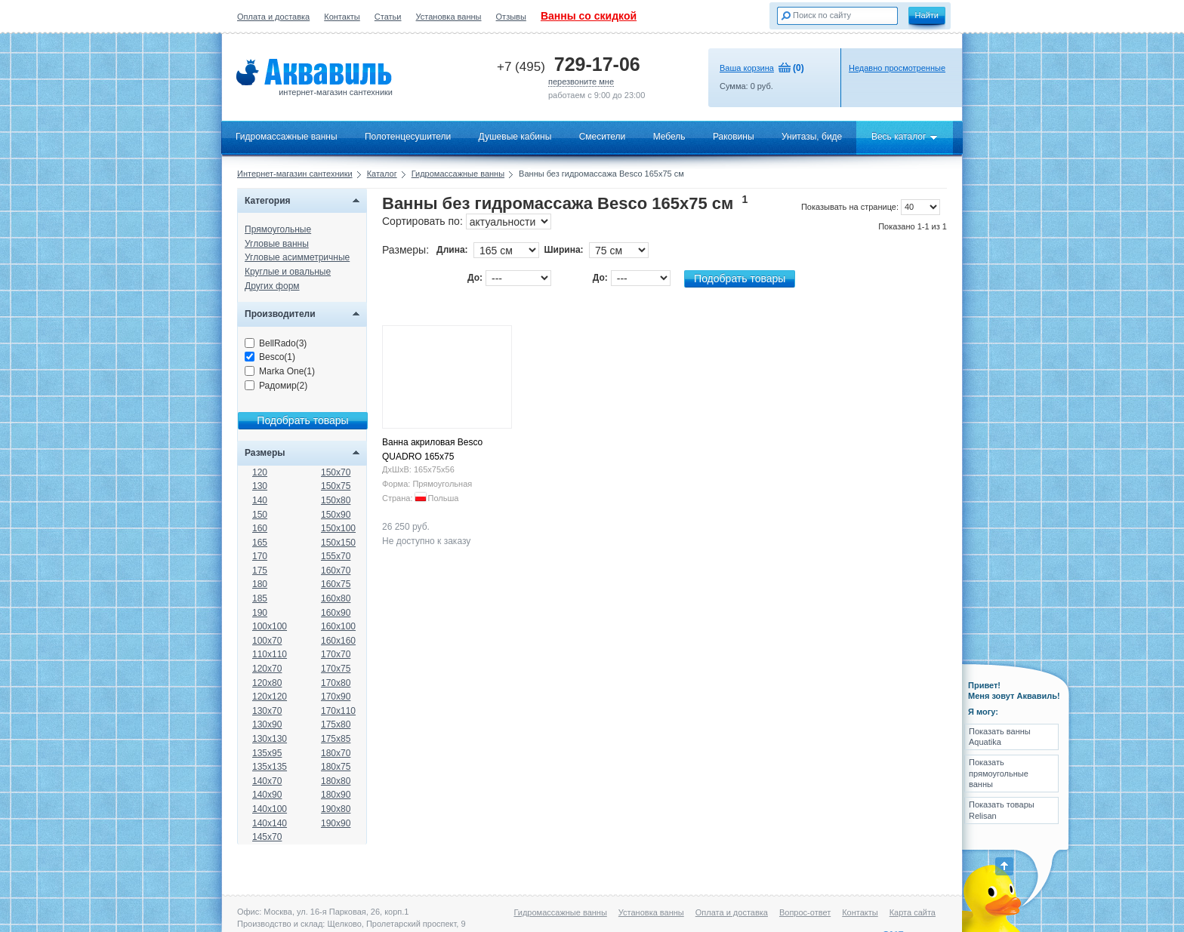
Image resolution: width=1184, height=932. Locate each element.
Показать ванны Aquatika (1000, 736)
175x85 (335, 739)
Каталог (382, 173)
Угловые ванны (277, 243)
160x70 (335, 570)
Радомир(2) (276, 385)
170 (259, 556)
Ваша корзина (747, 67)
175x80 (335, 724)
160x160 (338, 640)
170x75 (335, 668)
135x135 (269, 766)
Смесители (602, 136)
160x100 (338, 626)
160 (259, 528)
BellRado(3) (276, 343)
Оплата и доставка (273, 16)
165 (259, 542)
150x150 (338, 542)
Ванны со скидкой (589, 16)
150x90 (335, 514)
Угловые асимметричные (297, 257)
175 (259, 570)
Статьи (388, 16)
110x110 (269, 654)
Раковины (733, 136)
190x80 (335, 809)
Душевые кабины (515, 136)
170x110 (338, 711)
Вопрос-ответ (805, 912)
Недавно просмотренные (897, 67)
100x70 (267, 640)
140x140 (269, 823)
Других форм (272, 286)
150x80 (335, 500)
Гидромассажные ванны (287, 136)
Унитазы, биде (812, 136)
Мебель (669, 136)
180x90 (335, 794)
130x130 (269, 739)
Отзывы (511, 16)
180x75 (335, 766)
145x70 (267, 837)
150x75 (335, 486)
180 (259, 584)
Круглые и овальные (288, 271)
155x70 (335, 556)
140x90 (267, 794)
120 (259, 472)
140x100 (269, 809)
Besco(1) (270, 357)
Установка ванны (449, 16)
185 (259, 598)
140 (259, 500)
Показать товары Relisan (1001, 810)
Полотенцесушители (408, 136)
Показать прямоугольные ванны (998, 773)
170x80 (335, 683)
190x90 (335, 823)
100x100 (269, 626)
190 (259, 612)
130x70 (267, 711)
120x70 (267, 668)
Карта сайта (913, 912)
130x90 (267, 724)
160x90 (335, 612)
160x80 (335, 598)
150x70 (335, 472)
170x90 (335, 696)
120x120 (269, 696)
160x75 (335, 584)
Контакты (342, 16)
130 (259, 486)
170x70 (335, 654)
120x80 (267, 683)
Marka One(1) (280, 371)
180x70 (335, 753)
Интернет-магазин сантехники (295, 173)
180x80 (335, 781)
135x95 (267, 753)
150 (259, 514)
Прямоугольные (278, 229)
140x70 (267, 781)
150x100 (338, 528)
